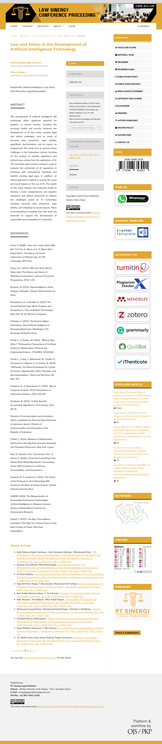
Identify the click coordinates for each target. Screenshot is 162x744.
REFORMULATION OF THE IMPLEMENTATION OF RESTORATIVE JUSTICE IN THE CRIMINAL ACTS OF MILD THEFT (57, 567)
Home (13, 26)
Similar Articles (20, 545)
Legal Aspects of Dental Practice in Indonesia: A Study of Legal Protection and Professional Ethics (132, 415)
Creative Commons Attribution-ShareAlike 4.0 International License (83, 216)
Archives (43, 26)
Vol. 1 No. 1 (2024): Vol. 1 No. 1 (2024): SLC (53, 36)
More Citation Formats (83, 128)
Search (144, 26)
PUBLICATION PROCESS (127, 84)
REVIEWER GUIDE (124, 69)
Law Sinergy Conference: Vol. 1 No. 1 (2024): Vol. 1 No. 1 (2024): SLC (50, 596)
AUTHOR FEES (123, 135)
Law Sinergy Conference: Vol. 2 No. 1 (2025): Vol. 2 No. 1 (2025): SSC (58, 571)
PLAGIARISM (122, 106)
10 (28, 650)
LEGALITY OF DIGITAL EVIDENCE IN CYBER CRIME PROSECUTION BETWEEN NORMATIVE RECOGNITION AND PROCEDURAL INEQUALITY (132, 471)
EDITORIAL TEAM (124, 55)
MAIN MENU (121, 37)
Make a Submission (127, 632)
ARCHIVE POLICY (124, 128)
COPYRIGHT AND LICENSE (128, 99)
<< (11, 650)
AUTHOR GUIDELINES (126, 120)
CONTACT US (122, 142)
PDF (73, 63)
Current (27, 26)
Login (71, 26)
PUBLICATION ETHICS (126, 77)
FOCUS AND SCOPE (125, 48)
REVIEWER (121, 62)
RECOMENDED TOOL (126, 254)
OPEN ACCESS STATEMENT (129, 91)
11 (31, 650)
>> (36, 650)
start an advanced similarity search (40, 657)
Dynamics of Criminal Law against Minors (79, 593)
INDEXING (121, 113)
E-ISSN (118, 152)
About (57, 26)
